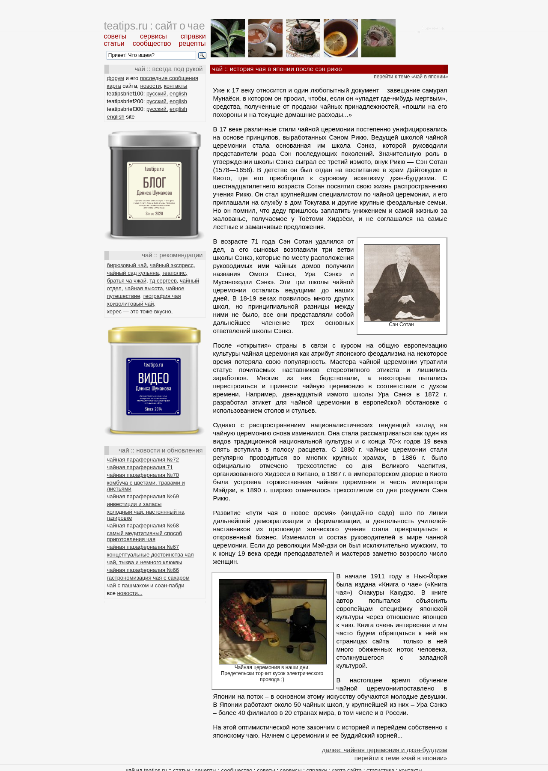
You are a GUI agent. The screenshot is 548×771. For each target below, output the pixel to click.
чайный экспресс (172, 265)
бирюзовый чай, (128, 265)
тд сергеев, (163, 280)
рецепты (192, 43)
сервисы (153, 36)
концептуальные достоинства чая (150, 554)
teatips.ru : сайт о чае (154, 26)
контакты (175, 86)
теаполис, (174, 273)
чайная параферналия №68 (143, 525)
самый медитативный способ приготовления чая (144, 536)
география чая (162, 296)
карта (114, 86)
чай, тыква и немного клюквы (144, 562)
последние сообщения (169, 78)
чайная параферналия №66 (143, 570)
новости (150, 86)
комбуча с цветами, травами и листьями (146, 485)
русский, (157, 93)
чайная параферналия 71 (140, 467)
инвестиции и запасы (134, 504)
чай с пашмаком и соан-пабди (146, 585)
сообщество (152, 43)
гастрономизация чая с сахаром (148, 578)
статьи (114, 43)
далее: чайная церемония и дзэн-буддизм (384, 749)
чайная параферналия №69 (143, 496)
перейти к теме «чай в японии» (411, 77)
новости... (130, 593)
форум (115, 78)
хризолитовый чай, (131, 304)
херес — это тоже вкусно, (140, 311)
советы (115, 36)
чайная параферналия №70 (143, 475)
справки (193, 36)
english (178, 93)
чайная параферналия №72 (143, 459)
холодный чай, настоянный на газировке (146, 515)
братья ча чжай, (127, 280)
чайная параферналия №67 (143, 547)
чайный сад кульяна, (134, 273)
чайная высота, (144, 288)
